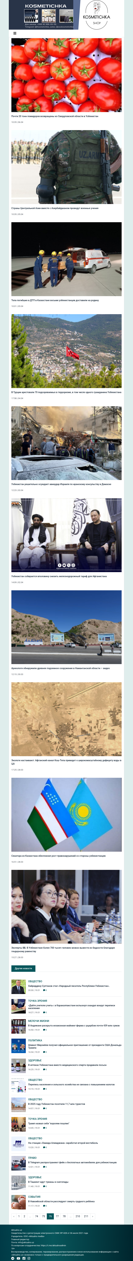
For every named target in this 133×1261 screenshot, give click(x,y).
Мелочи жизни (38, 1021)
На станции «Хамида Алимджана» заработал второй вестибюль (63, 1143)
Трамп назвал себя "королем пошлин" (48, 1123)
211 (86, 1216)
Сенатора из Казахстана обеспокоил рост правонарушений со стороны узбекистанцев (58, 856)
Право (32, 1157)
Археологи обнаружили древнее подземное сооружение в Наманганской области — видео (60, 668)
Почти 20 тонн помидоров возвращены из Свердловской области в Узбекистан (54, 116)
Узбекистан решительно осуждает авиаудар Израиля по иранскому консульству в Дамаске (61, 484)
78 (64, 1216)
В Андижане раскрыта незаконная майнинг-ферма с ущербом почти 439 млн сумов (74, 1025)
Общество (35, 981)
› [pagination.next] (92, 1216)
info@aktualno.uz (26, 1242)
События (34, 1196)
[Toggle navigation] (14, 33)
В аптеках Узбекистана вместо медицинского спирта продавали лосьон (67, 1065)
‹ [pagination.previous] (13, 1216)
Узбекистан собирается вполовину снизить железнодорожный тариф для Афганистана (59, 576)
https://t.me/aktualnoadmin (53, 1245)
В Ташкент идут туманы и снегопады (48, 1182)
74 (36, 1216)
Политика (35, 1040)
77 (57, 1216)
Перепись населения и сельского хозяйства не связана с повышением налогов (71, 1084)
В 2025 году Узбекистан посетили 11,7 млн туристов (56, 1104)
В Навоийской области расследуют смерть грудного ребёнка (61, 1201)
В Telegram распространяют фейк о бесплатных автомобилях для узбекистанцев (72, 1162)
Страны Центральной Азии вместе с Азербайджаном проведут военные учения (54, 208)
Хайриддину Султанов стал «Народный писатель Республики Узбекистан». (69, 986)
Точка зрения (37, 1000)
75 (43, 1216)
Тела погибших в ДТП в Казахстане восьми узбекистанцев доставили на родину (55, 300)
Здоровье (35, 1060)
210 (78, 1216)
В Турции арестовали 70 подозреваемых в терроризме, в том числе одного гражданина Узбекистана (66, 392)
